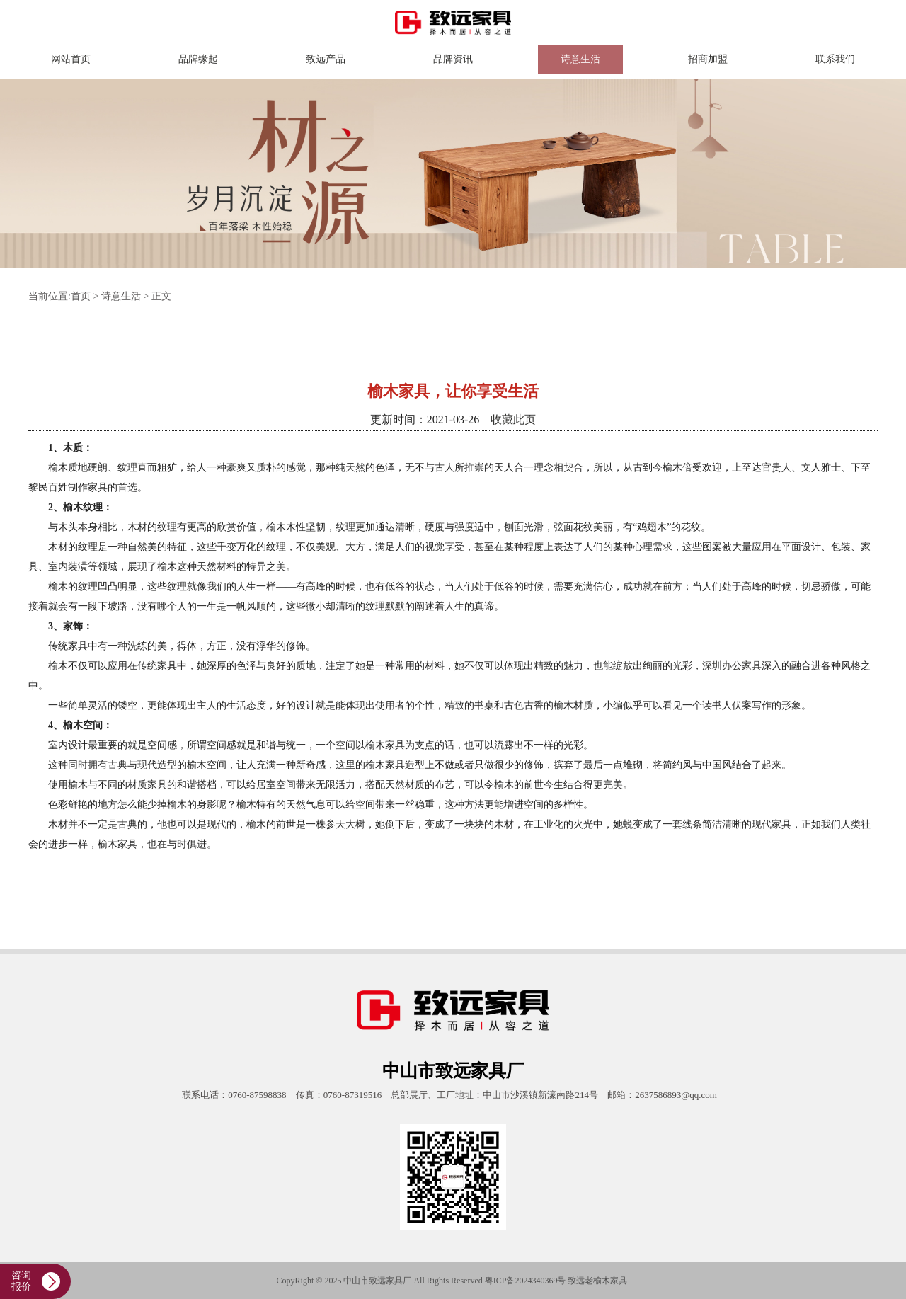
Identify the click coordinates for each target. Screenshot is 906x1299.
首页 (81, 296)
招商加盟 (708, 59)
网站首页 (71, 59)
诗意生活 (580, 59)
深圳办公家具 (732, 665)
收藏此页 (513, 419)
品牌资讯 (453, 59)
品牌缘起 (198, 59)
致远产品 (325, 59)
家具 (618, 1281)
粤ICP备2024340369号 (525, 1281)
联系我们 (835, 59)
